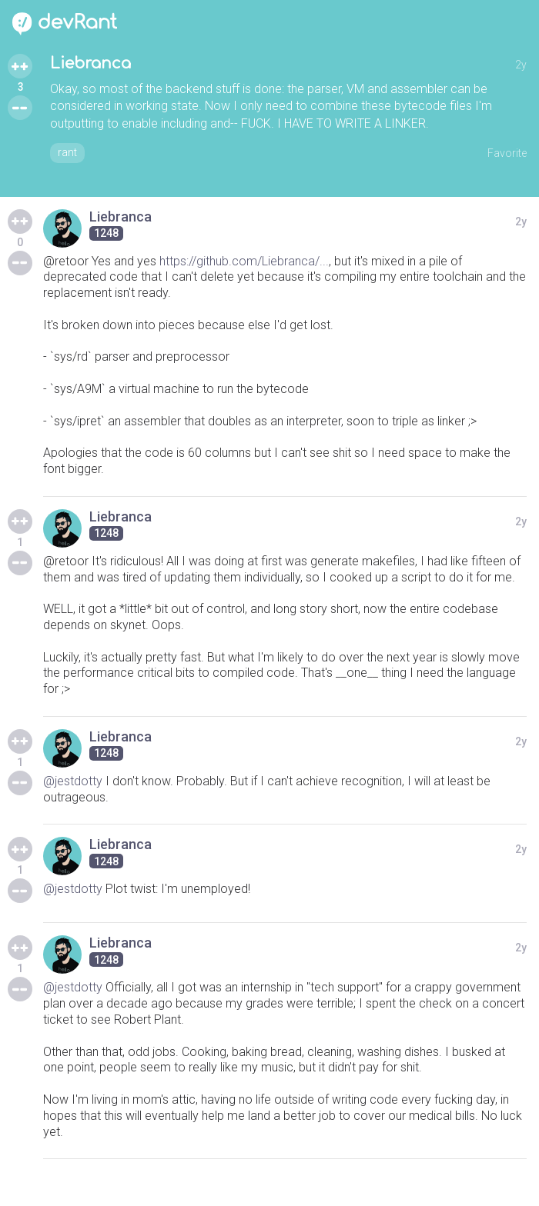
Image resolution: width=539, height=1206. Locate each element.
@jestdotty (72, 781)
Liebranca (90, 63)
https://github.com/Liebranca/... (244, 261)
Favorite (507, 153)
